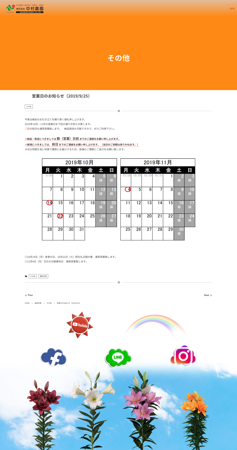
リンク (203, 8)
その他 (28, 106)
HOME (118, 8)
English (218, 8)
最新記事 (132, 8)
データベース (149, 8)
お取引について (186, 8)
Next (208, 295)
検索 (232, 8)
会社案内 (167, 8)
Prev (29, 295)
